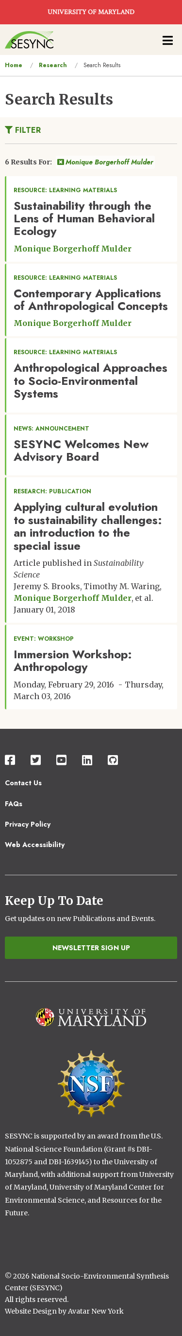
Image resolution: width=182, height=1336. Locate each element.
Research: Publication (52, 491)
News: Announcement (51, 428)
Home (13, 65)
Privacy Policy (27, 824)
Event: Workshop (44, 638)
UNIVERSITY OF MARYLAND (91, 12)
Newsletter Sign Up (91, 948)
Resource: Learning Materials (65, 190)
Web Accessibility (35, 844)
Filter (23, 130)
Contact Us (23, 783)
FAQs (13, 804)
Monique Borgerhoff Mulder (105, 162)
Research (53, 65)
